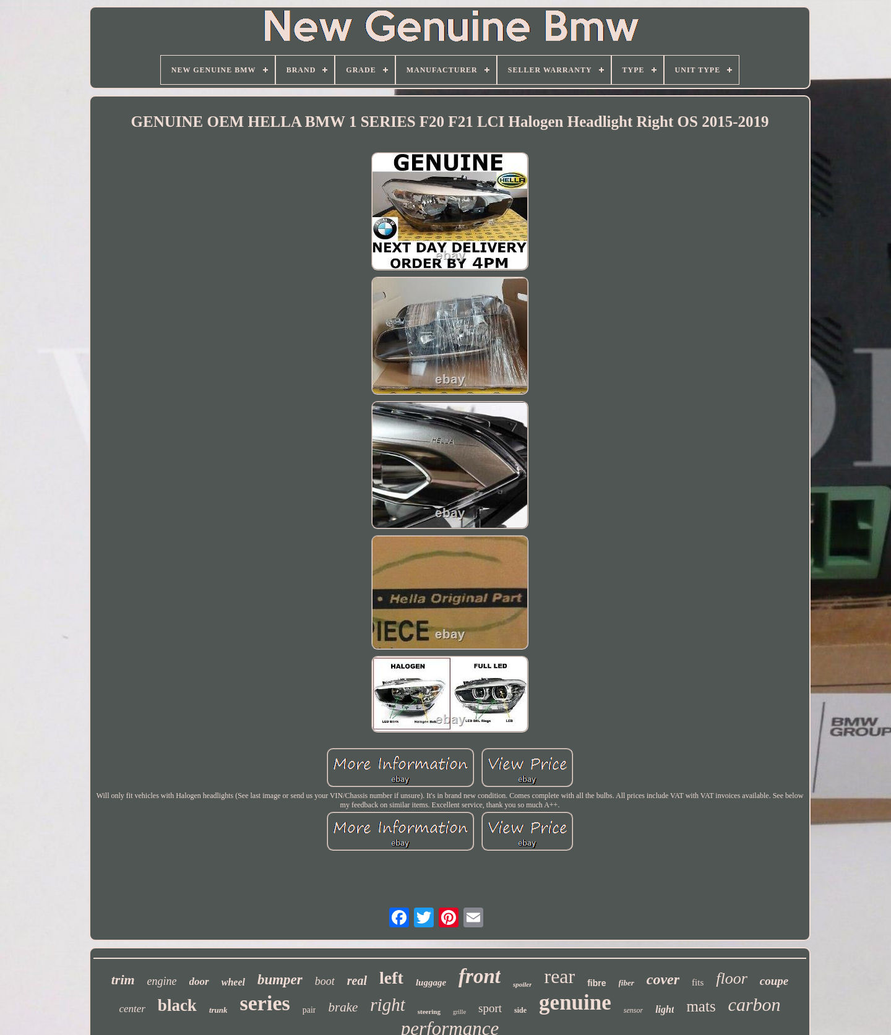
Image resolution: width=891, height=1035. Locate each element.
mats (700, 1006)
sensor (633, 1010)
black (177, 1005)
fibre (596, 983)
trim (123, 979)
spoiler (522, 984)
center (132, 1009)
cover (663, 979)
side (520, 1010)
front (479, 976)
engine (162, 981)
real (357, 980)
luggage (431, 982)
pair (309, 1010)
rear (559, 976)
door (199, 981)
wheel (233, 982)
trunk (218, 1010)
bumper (280, 979)
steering (429, 1011)
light (664, 1009)
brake (343, 1007)
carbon (754, 1004)
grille (459, 1011)
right (387, 1005)
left (391, 977)
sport (490, 1008)
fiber (626, 982)
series (265, 1003)
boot (325, 981)
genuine (575, 1002)
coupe (774, 980)
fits (698, 982)
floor (731, 978)
